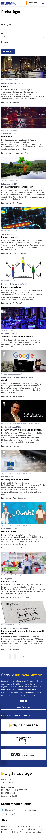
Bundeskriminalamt (11, 287)
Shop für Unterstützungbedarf (23, 826)
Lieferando (6, 136)
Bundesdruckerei (9, 237)
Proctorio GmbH (9, 581)
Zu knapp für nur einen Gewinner (17, 336)
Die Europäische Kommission (15, 479)
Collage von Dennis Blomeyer (12, 374)
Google (4, 380)
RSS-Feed (9, 814)
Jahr (3, 33)
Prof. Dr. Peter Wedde (21, 153)
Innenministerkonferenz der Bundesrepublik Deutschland (23, 632)
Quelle (37, 423)
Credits (23, 701)
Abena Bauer (7, 280)
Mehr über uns (24, 707)
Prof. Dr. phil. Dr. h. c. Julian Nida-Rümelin (21, 430)
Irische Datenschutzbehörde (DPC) (17, 187)
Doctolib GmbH (8, 531)
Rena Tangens (18, 203)
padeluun (16, 102)
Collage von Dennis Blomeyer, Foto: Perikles (16, 423)
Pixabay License (13, 80)
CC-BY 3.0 (32, 423)
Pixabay (6, 80)
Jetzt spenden (33, 3)
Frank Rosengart (19, 253)
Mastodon (9, 810)
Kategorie (5, 42)
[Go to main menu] (43, 3)
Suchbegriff (6, 25)
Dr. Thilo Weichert (20, 303)
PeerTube (32, 810)
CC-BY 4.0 (14, 280)
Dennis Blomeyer (9, 625)
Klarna (4, 86)
